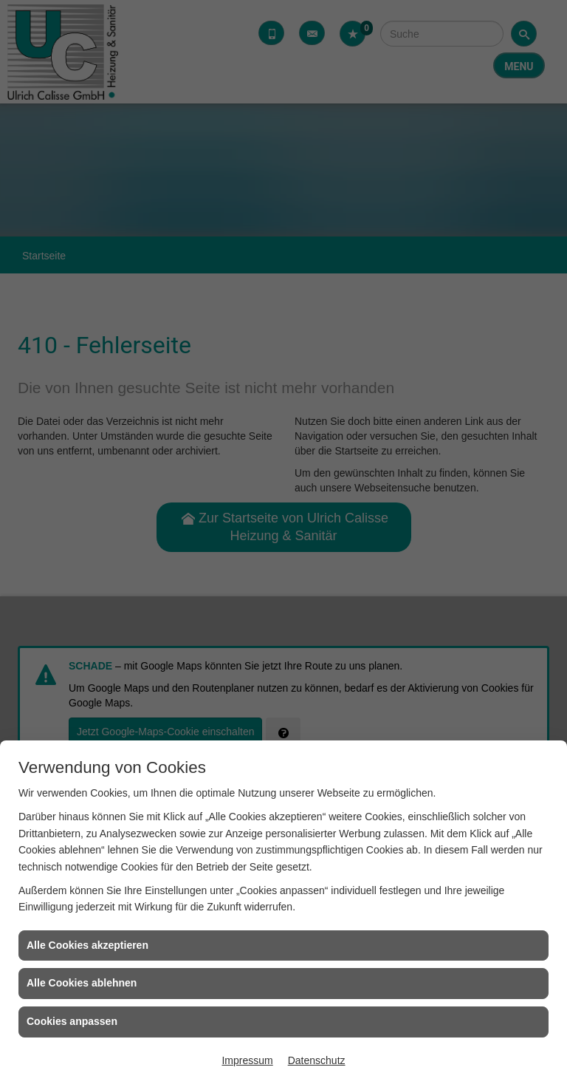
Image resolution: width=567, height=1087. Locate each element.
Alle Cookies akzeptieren (87, 945)
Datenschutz (317, 1060)
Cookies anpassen (72, 1021)
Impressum (246, 1060)
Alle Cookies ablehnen (82, 983)
